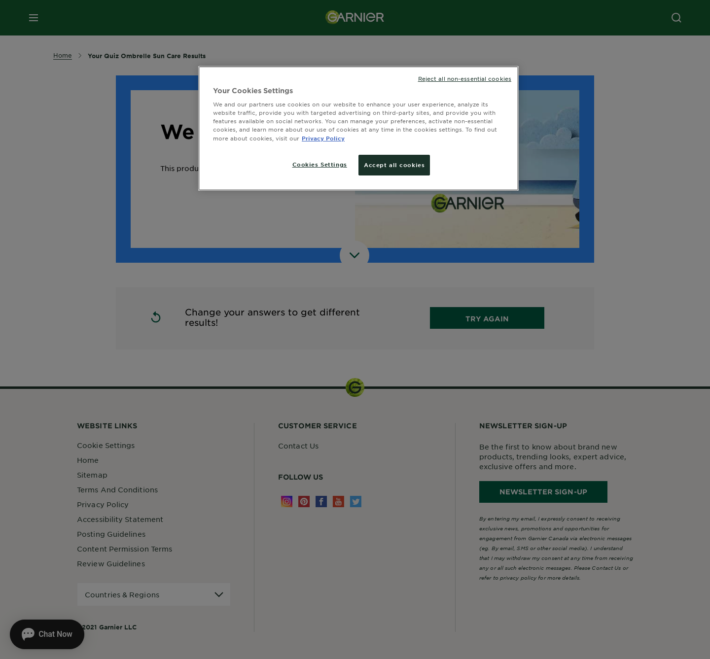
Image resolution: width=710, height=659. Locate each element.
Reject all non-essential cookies (464, 78)
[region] (358, 128)
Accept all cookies (394, 164)
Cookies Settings (319, 164)
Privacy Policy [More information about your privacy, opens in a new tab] (323, 138)
